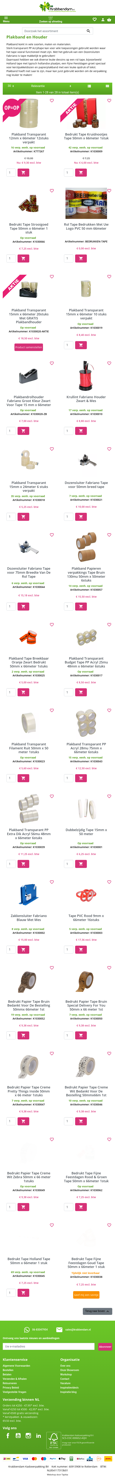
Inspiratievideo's (69, 1386)
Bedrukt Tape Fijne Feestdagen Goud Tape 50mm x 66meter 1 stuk (86, 1262)
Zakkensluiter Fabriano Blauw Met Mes (29, 917)
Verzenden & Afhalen (15, 1377)
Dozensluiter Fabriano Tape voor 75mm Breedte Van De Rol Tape (28, 571)
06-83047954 (40, 1328)
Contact (64, 1377)
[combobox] (57, 31)
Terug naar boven (97, 1310)
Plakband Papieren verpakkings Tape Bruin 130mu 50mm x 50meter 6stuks (86, 573)
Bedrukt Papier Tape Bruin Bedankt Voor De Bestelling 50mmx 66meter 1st (28, 1004)
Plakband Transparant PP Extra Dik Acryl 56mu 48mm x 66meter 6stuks (29, 833)
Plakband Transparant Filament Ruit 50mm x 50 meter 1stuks (28, 747)
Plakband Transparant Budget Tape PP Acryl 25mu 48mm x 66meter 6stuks (86, 661)
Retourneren (10, 1381)
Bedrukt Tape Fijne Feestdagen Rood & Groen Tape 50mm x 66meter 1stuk (86, 1176)
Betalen (7, 1372)
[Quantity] (11, 173)
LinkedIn (38, 1431)
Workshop (66, 1372)
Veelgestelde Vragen (14, 1390)
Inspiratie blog (68, 1390)
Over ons (65, 1364)
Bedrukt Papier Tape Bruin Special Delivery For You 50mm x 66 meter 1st (86, 1004)
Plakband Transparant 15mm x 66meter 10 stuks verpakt (86, 314)
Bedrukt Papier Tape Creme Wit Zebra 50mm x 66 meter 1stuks (29, 1176)
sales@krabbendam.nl (78, 1328)
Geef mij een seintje (86, 1294)
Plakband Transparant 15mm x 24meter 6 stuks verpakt (28, 486)
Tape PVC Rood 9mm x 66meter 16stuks (86, 917)
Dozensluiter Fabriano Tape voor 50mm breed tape (86, 484)
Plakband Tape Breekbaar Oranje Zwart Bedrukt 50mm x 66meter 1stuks (29, 661)
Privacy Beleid (11, 1386)
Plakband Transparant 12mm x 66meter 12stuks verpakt (29, 138)
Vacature (65, 1381)
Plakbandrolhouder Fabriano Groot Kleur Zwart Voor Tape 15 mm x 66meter (29, 400)
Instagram (28, 1431)
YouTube (18, 1431)
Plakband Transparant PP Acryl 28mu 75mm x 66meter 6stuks (86, 747)
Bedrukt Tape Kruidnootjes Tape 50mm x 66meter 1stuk (86, 136)
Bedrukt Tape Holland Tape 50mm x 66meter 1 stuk (28, 1260)
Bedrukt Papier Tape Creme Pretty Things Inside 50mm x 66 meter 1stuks (28, 1090)
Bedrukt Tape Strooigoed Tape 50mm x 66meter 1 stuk (28, 228)
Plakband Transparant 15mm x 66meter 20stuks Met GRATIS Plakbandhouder (29, 316)
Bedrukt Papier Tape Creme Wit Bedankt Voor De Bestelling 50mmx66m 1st (86, 1090)
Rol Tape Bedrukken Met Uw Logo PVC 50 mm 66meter (86, 226)
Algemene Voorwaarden (16, 1364)
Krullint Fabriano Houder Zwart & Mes (86, 398)
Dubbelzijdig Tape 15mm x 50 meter (86, 831)
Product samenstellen (28, 347)
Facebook (8, 1431)
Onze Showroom (69, 1368)
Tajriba (65, 1473)
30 (9, 86)
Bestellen (8, 1368)
